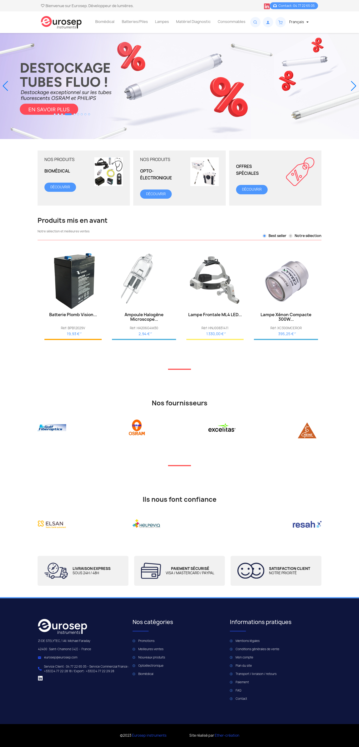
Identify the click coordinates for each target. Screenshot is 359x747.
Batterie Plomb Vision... (73, 315)
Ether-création (227, 735)
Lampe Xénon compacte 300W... (286, 317)
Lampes (162, 21)
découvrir (60, 187)
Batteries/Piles (135, 21)
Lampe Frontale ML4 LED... (215, 315)
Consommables (231, 21)
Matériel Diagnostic (193, 21)
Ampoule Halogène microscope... (144, 317)
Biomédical (104, 21)
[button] (55, 114)
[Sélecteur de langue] (299, 22)
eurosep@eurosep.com (60, 657)
